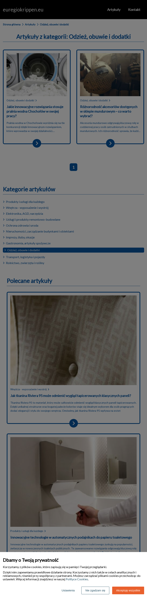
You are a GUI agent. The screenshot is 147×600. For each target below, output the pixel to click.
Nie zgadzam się (95, 590)
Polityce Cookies (77, 579)
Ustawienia (68, 590)
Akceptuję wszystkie (128, 590)
